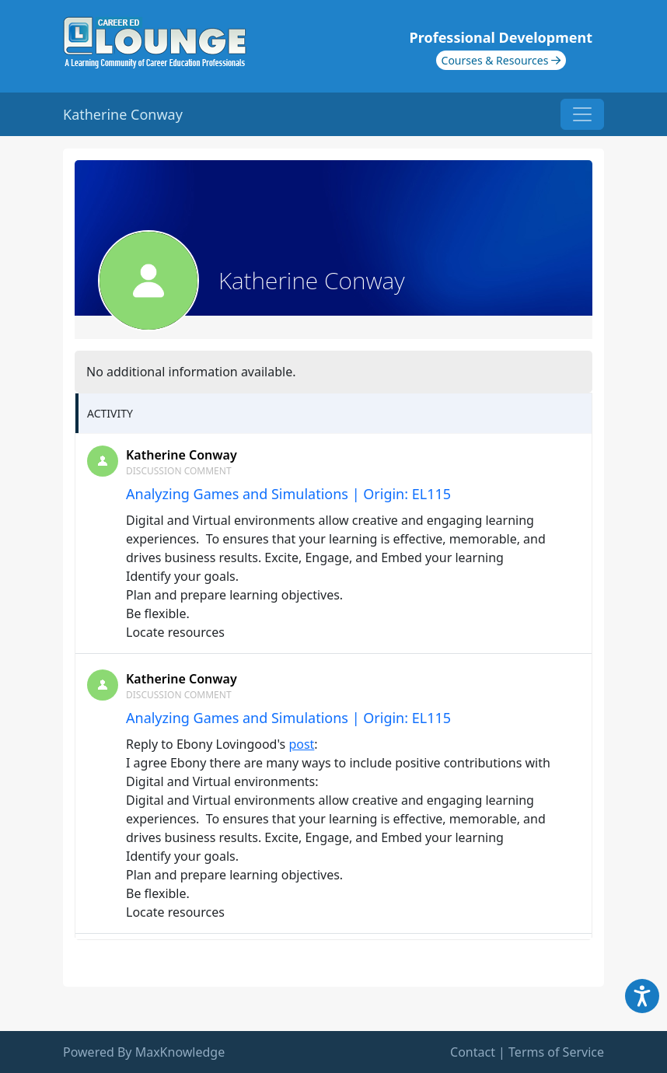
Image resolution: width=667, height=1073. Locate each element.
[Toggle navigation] (582, 114)
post (301, 744)
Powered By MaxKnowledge (144, 1052)
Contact (472, 1052)
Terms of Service (556, 1052)
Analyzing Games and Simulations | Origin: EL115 (288, 493)
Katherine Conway (181, 454)
